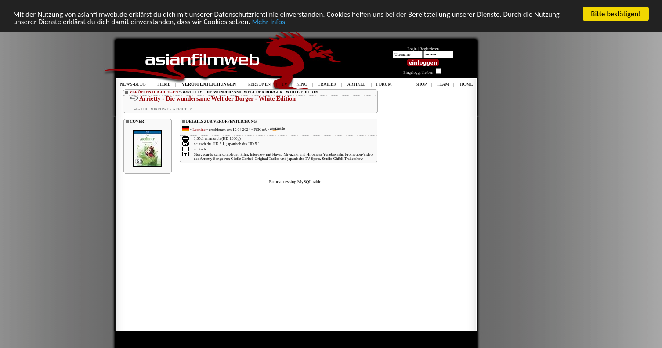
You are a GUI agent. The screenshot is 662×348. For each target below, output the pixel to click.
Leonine (199, 129)
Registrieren (429, 49)
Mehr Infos (268, 21)
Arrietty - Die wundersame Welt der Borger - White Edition (217, 98)
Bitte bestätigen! (616, 13)
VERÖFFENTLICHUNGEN (154, 92)
